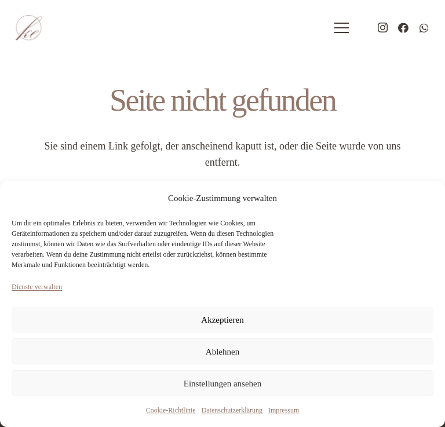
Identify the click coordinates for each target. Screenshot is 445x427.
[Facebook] (403, 27)
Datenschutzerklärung (232, 410)
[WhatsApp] (424, 27)
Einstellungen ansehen (223, 383)
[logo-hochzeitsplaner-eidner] (28, 28)
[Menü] (342, 27)
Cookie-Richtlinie (171, 410)
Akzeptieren (222, 319)
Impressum (283, 410)
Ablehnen (222, 351)
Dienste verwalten (37, 287)
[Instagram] (382, 27)
